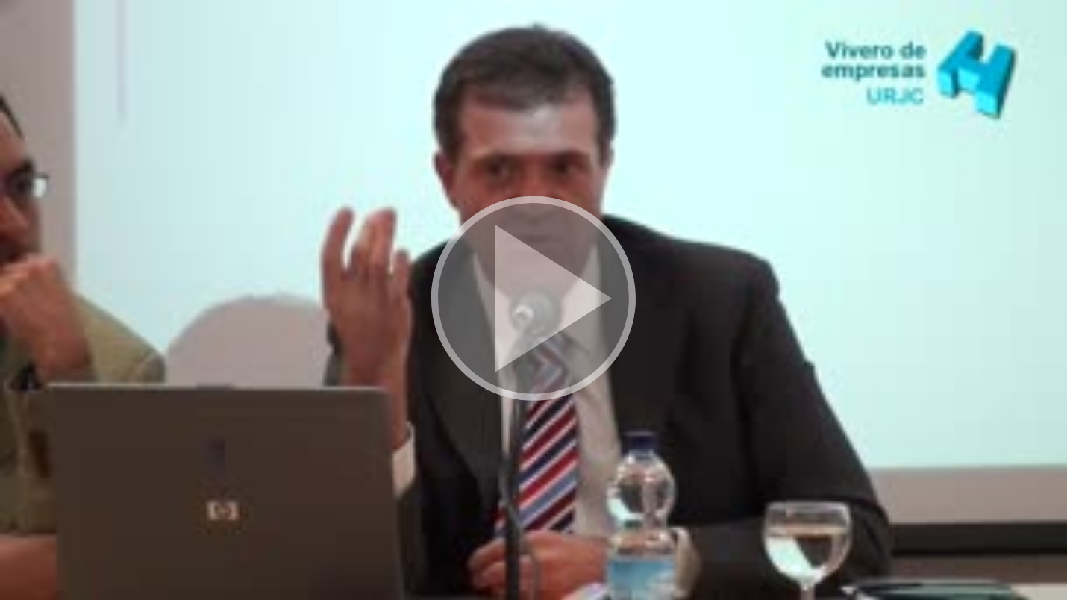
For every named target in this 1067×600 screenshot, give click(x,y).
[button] (533, 300)
